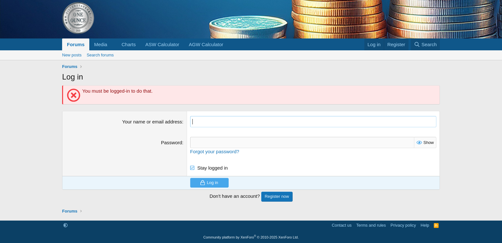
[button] (112, 44)
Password (171, 142)
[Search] (425, 44)
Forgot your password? (214, 151)
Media (100, 44)
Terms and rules (371, 225)
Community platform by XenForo (251, 237)
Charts (129, 44)
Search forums (100, 55)
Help (425, 225)
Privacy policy (403, 225)
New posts (72, 55)
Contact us (342, 225)
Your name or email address (152, 121)
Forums (76, 44)
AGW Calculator (206, 44)
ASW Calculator (162, 44)
